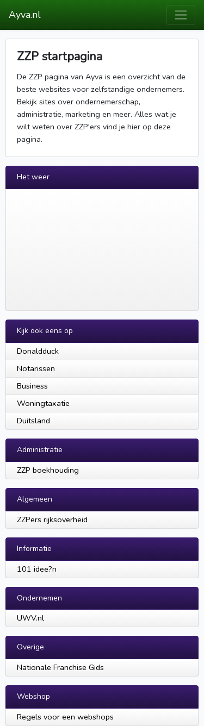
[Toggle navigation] (180, 15)
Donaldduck (38, 351)
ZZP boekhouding (48, 470)
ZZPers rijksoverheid (52, 519)
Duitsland (33, 420)
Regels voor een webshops (65, 716)
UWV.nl (30, 617)
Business (32, 385)
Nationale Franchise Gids (60, 667)
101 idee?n (37, 569)
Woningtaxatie (43, 403)
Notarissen (36, 368)
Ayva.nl (25, 14)
